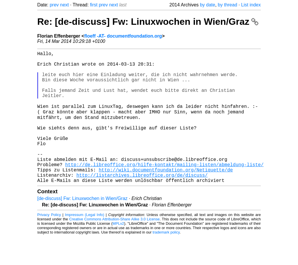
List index (251, 4)
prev (54, 4)
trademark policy (166, 260)
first (93, 4)
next (64, 4)
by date (207, 4)
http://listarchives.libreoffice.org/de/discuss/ (141, 202)
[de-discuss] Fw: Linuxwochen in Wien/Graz (82, 226)
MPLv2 (118, 252)
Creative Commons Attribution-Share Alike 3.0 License (114, 247)
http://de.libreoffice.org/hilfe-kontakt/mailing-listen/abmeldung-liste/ (164, 189)
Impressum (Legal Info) (84, 243)
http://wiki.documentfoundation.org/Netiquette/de (166, 195)
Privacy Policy (49, 243)
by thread (227, 4)
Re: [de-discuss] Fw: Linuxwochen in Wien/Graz (147, 21)
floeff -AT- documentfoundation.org (123, 36)
